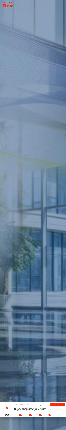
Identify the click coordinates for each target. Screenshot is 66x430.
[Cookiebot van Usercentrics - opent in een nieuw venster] (6, 428)
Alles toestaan (57, 417)
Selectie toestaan (57, 421)
